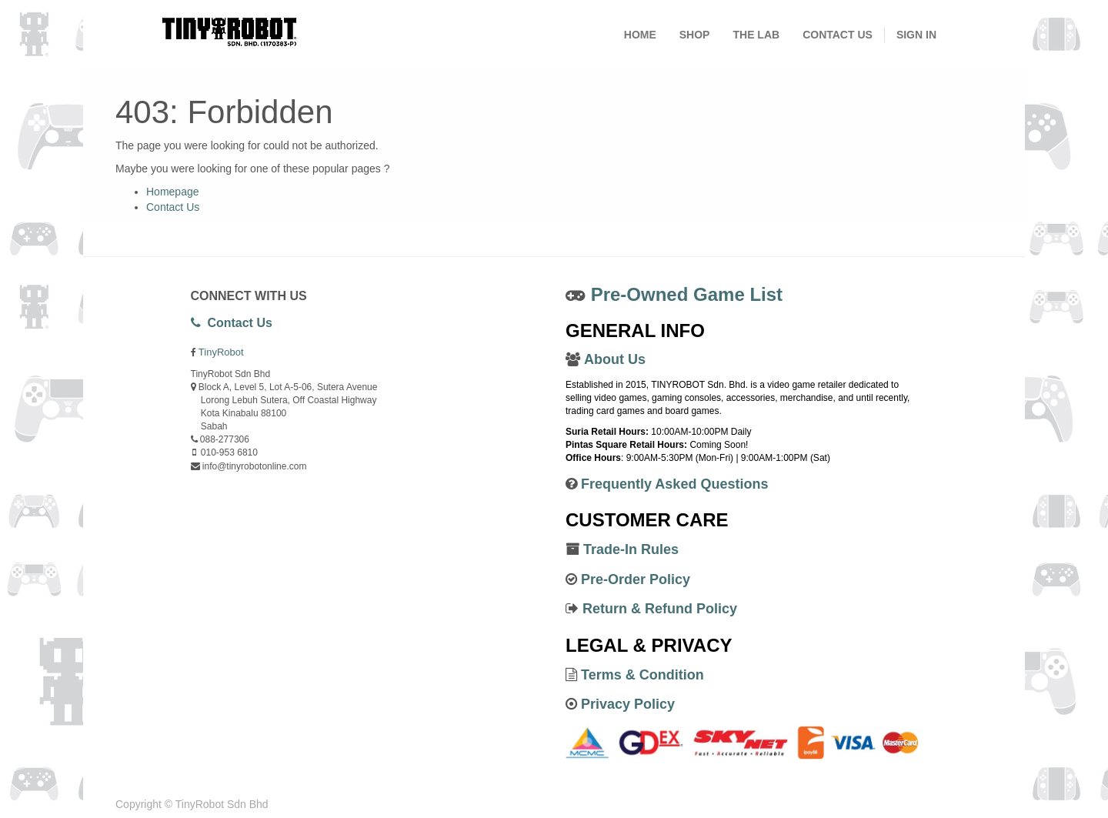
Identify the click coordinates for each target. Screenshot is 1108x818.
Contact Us (172, 207)
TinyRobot (221, 352)
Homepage (172, 191)
